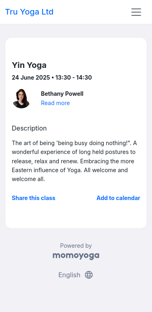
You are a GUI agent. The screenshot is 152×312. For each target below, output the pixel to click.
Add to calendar (118, 197)
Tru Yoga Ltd (29, 12)
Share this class (34, 197)
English (76, 275)
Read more (55, 102)
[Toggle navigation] (136, 12)
